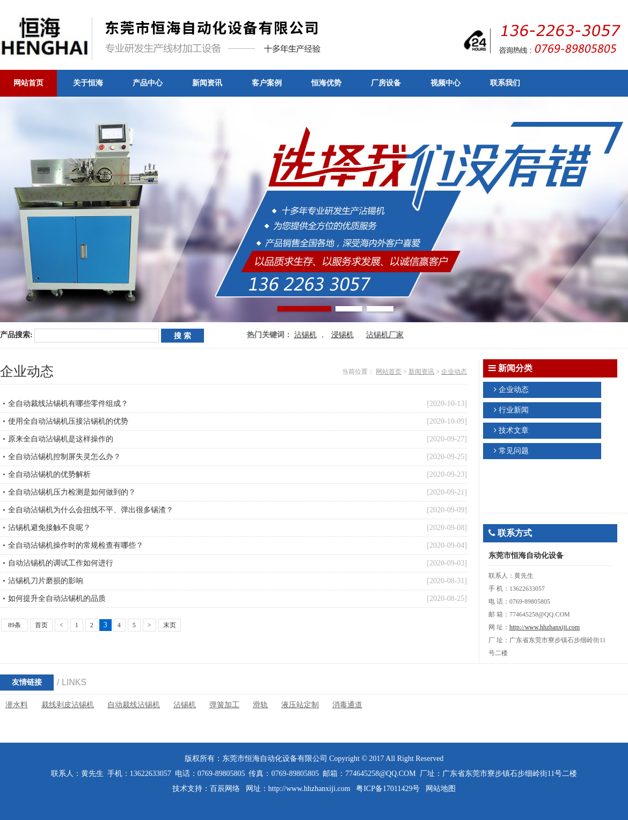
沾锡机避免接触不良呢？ (49, 528)
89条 (14, 625)
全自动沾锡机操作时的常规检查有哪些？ (75, 545)
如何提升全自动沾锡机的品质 (57, 598)
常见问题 (514, 451)
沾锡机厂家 (385, 335)
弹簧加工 (224, 705)
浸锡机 (342, 335)
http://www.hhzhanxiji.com (544, 627)
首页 (41, 625)
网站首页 (388, 371)
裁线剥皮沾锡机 (67, 705)
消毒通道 (347, 705)
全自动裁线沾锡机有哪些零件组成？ (68, 404)
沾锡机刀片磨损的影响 (45, 581)
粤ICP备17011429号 (388, 789)
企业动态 (454, 371)
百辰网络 (225, 789)
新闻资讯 (421, 371)
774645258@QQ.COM (380, 774)
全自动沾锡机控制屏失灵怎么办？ (64, 457)
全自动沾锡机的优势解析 (49, 474)
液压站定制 (300, 705)
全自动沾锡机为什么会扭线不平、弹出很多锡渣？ (90, 510)
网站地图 (441, 789)
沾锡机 (305, 335)
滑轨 (260, 705)
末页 (169, 625)
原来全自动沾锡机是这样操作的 (60, 439)
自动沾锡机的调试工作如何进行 (60, 563)
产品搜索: (16, 335)
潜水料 (16, 705)
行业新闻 (514, 410)
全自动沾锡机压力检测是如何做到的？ (72, 492)
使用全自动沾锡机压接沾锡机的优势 (68, 421)
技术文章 (514, 430)
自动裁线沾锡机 (133, 705)
